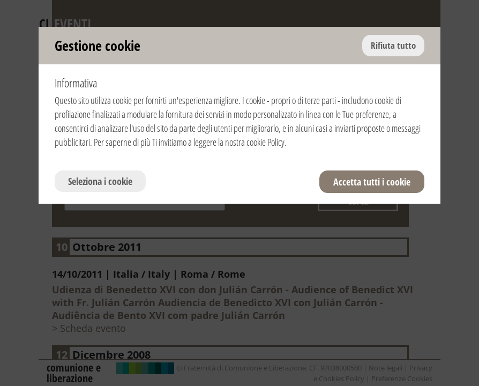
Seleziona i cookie (100, 181)
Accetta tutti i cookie (371, 181)
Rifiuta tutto (393, 45)
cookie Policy (265, 142)
